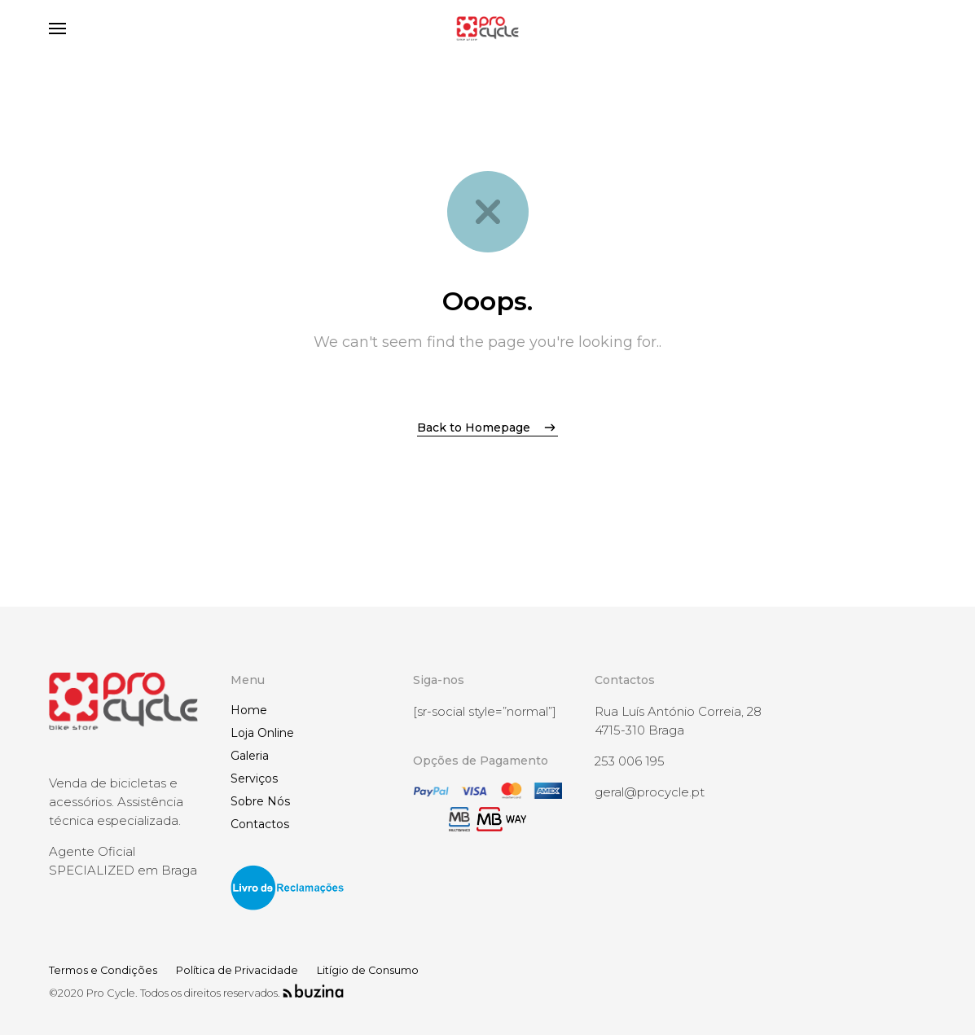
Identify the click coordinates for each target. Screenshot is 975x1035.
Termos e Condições (103, 970)
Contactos (260, 824)
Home (249, 710)
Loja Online (262, 733)
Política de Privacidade (237, 970)
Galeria (250, 755)
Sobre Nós (260, 801)
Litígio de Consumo (368, 970)
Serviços (254, 778)
